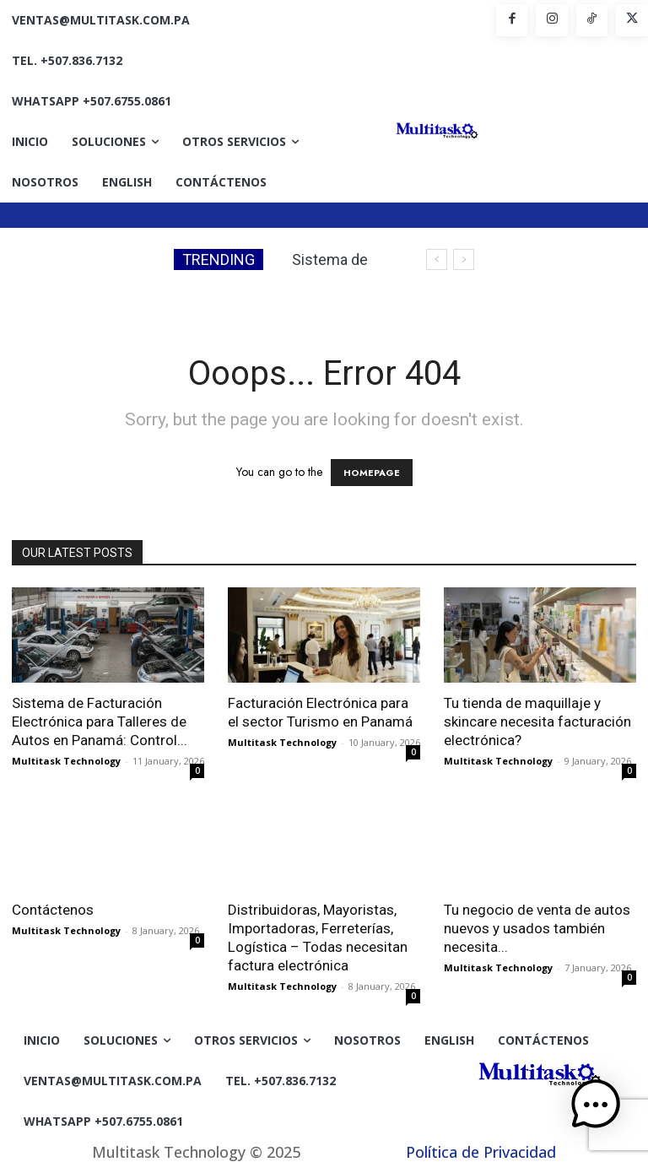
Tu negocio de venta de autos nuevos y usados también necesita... (537, 928)
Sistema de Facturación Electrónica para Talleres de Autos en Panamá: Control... (99, 721)
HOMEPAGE (371, 472)
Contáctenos (53, 909)
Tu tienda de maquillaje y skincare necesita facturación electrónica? (537, 721)
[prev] (436, 259)
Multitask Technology (66, 760)
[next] (463, 259)
